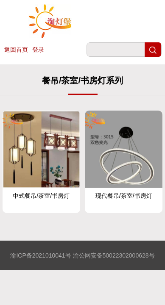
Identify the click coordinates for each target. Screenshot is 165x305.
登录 (38, 49)
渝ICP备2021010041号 (40, 255)
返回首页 (16, 49)
